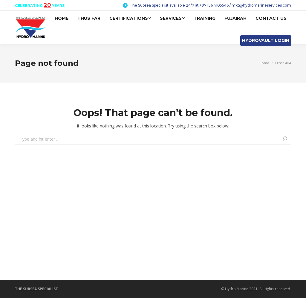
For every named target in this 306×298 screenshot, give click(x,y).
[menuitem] (61, 18)
